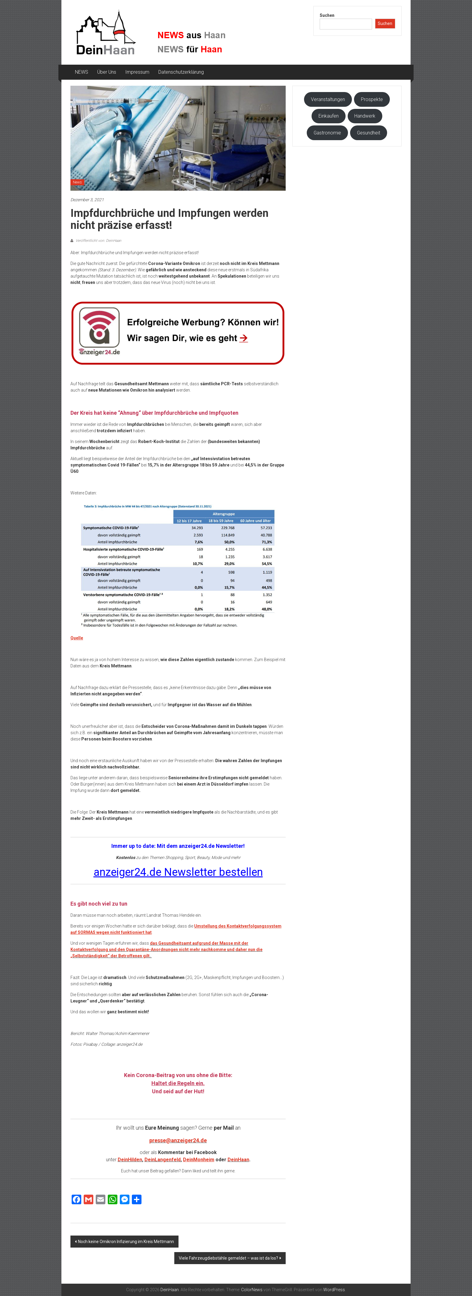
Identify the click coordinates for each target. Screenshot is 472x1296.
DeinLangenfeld (162, 1159)
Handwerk (364, 116)
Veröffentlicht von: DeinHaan (98, 241)
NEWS (81, 72)
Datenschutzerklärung (181, 72)
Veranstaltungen (328, 99)
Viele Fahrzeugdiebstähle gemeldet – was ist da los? (228, 1258)
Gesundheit (368, 133)
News (77, 182)
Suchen (327, 15)
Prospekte (372, 99)
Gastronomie (327, 133)
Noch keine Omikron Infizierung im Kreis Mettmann (126, 1241)
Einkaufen (328, 116)
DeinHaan (238, 1159)
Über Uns (106, 72)
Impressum (137, 72)
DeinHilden (130, 1159)
